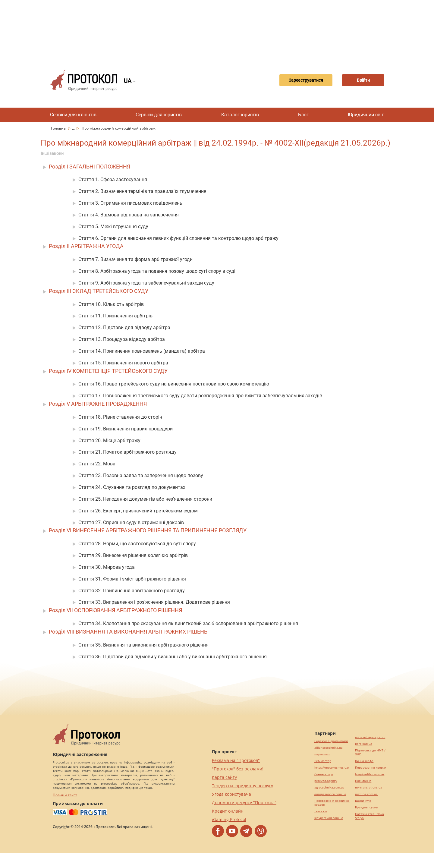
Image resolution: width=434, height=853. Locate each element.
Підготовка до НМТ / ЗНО (370, 752)
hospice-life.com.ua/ (369, 774)
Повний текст (65, 795)
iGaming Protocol (229, 819)
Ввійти (363, 80)
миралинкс (322, 754)
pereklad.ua (363, 744)
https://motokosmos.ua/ (331, 768)
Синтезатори (323, 774)
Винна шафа (364, 761)
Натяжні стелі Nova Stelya (369, 816)
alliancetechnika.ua (328, 748)
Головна (59, 128)
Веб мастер (322, 761)
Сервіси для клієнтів (73, 115)
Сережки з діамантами (331, 741)
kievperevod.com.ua (328, 818)
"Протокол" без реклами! (237, 769)
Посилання (363, 781)
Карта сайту (224, 777)
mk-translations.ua (368, 787)
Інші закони (52, 153)
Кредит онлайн (228, 811)
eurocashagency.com (370, 737)
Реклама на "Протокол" (236, 760)
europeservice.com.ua (330, 794)
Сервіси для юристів (159, 115)
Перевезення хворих (370, 768)
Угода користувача (231, 794)
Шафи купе (363, 801)
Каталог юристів (240, 115)
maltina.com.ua (366, 794)
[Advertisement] (217, 30)
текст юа (320, 811)
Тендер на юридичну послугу (242, 785)
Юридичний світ (366, 115)
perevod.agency (325, 781)
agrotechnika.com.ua (329, 787)
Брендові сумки (366, 807)
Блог (303, 115)
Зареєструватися (306, 80)
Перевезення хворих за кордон (332, 803)
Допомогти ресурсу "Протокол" (244, 802)
